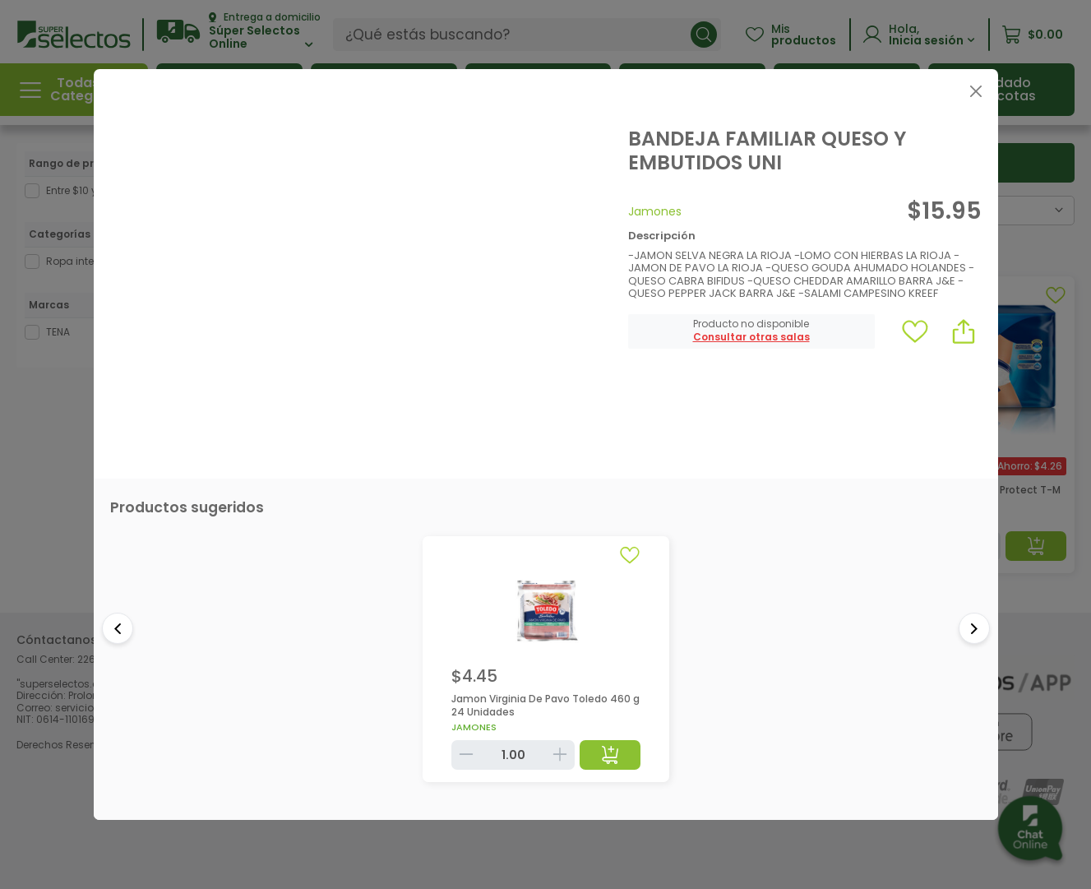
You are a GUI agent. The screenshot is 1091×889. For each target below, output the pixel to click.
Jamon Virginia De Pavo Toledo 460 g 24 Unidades (545, 705)
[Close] (976, 91)
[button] (751, 337)
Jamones (655, 211)
